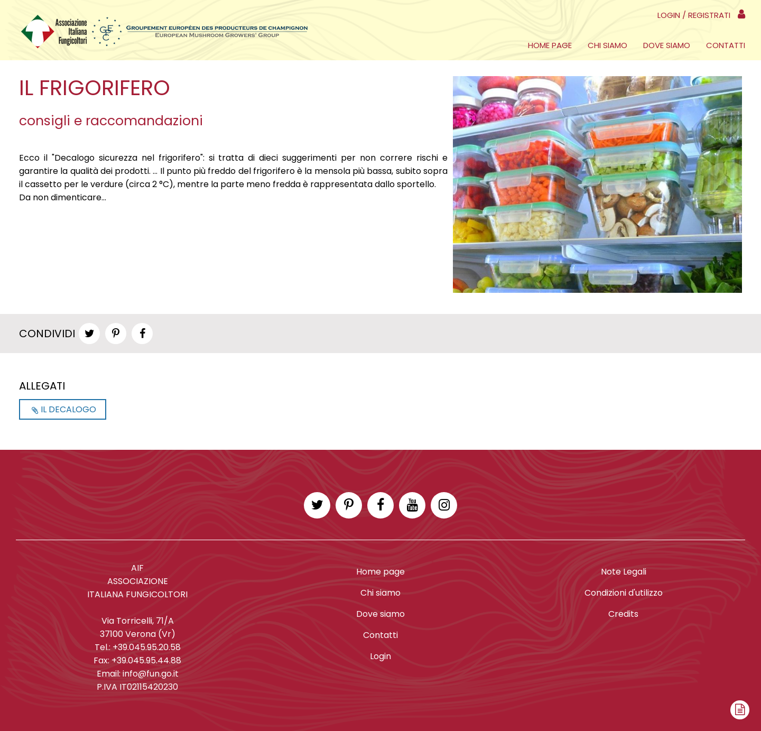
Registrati (709, 15)
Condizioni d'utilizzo (623, 593)
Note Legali (623, 572)
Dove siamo (666, 45)
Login (668, 15)
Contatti (725, 45)
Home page (550, 45)
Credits (623, 614)
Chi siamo (607, 45)
